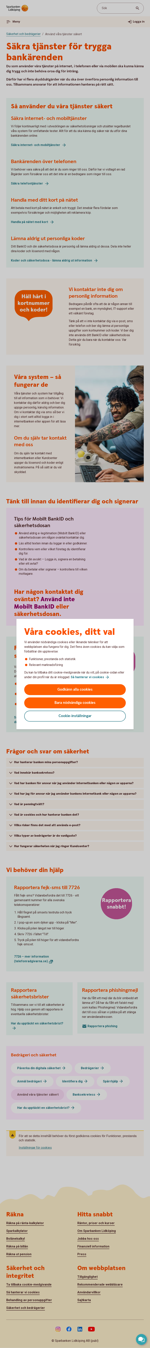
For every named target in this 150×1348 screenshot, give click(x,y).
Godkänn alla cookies (75, 689)
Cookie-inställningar (75, 716)
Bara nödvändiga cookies (75, 702)
